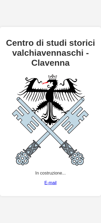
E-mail (50, 182)
